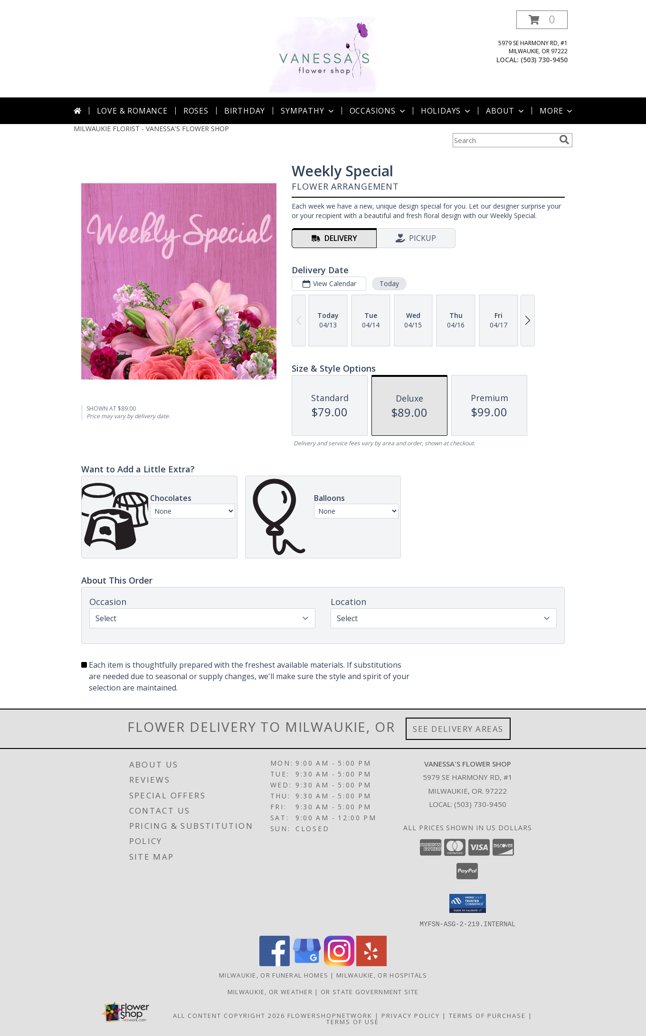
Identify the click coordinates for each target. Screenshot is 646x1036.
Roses (196, 111)
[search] (564, 139)
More (557, 111)
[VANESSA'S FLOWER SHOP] (323, 53)
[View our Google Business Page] (307, 963)
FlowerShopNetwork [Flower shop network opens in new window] (329, 1015)
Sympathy (308, 111)
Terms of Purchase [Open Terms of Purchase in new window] (487, 1015)
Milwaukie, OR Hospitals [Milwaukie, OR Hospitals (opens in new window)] (381, 974)
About (506, 111)
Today (389, 283)
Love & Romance (132, 111)
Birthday (244, 111)
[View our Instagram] (339, 963)
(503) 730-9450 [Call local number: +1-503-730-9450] (544, 59)
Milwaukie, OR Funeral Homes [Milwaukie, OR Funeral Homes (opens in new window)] (273, 974)
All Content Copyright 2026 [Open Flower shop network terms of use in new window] (229, 1015)
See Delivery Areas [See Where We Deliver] (458, 728)
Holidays (446, 111)
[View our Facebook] (274, 963)
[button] (542, 19)
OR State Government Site (369, 991)
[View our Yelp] (371, 963)
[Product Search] (504, 140)
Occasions (378, 111)
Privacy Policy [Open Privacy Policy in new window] (410, 1015)
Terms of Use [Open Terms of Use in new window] (352, 1021)
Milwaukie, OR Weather (270, 991)
